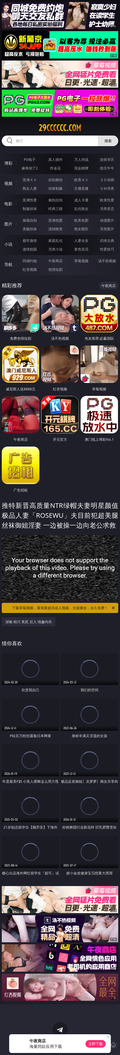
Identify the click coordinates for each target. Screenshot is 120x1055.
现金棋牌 (81, 168)
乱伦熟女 (81, 208)
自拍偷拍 (55, 179)
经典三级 (55, 208)
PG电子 (30, 159)
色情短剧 (55, 269)
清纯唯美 (55, 228)
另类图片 (107, 228)
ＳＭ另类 (107, 188)
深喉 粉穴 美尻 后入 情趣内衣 (28, 621)
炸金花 (55, 168)
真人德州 (55, 159)
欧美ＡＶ (81, 179)
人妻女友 (81, 240)
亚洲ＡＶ (30, 179)
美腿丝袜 (30, 228)
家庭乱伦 (55, 240)
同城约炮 (30, 260)
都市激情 (30, 240)
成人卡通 (81, 200)
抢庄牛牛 (107, 168)
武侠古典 (107, 240)
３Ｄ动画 (107, 179)
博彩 (8, 163)
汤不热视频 (107, 260)
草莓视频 (81, 260)
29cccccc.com (60, 128)
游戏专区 (107, 159)
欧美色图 (81, 220)
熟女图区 (81, 228)
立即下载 (95, 1043)
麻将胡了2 (30, 168)
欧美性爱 (107, 200)
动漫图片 (107, 220)
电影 (8, 203)
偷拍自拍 (55, 200)
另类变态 (107, 208)
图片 (8, 224)
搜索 (108, 140)
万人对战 (81, 159)
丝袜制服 (55, 188)
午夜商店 (55, 260)
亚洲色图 (55, 220)
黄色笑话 (81, 249)
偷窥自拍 (30, 220)
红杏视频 (30, 269)
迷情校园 (30, 249)
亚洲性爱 (30, 200)
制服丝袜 (30, 208)
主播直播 (81, 188)
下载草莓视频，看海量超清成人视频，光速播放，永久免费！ (64, 608)
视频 (8, 183)
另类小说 (55, 249)
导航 (8, 264)
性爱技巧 (107, 249)
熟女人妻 (30, 188)
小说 (8, 244)
